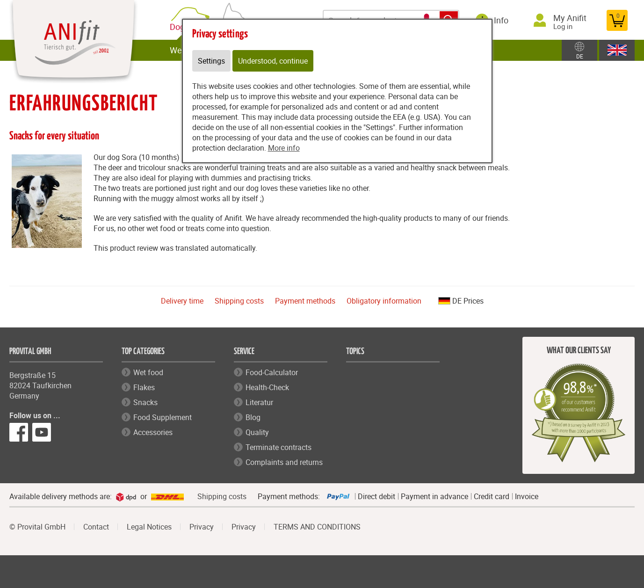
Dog (179, 26)
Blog (253, 417)
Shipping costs (239, 301)
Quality (257, 432)
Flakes (144, 387)
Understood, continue (273, 61)
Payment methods (305, 301)
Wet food (148, 372)
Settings (211, 61)
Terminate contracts (278, 447)
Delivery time (182, 301)
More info (284, 148)
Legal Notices (149, 526)
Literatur (259, 402)
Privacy (201, 526)
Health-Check (267, 387)
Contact (96, 526)
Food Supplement (162, 417)
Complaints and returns (284, 462)
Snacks (145, 402)
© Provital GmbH (37, 526)
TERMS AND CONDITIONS (317, 526)
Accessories (153, 432)
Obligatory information (384, 301)
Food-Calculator (272, 372)
